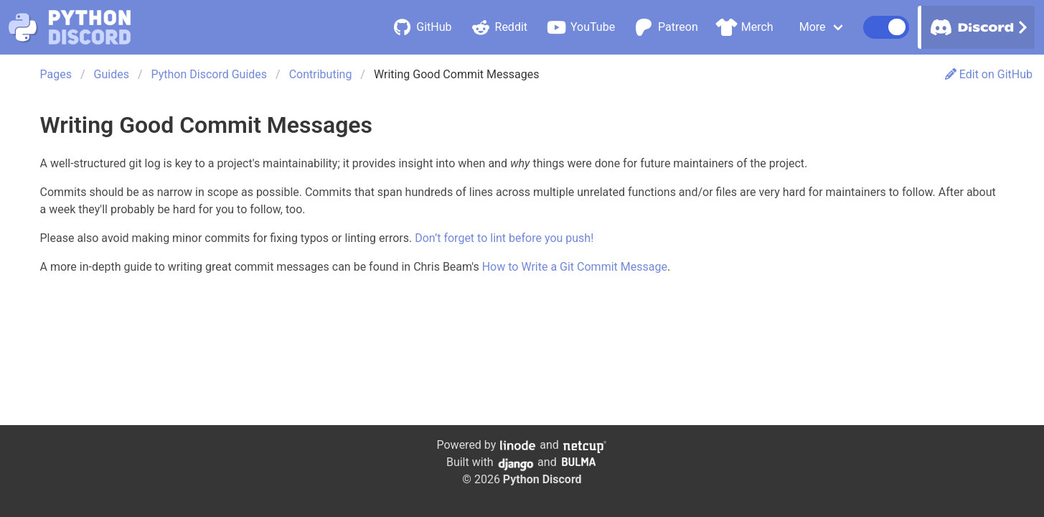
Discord (976, 27)
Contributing (320, 74)
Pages (56, 74)
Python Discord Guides (209, 74)
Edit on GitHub (989, 74)
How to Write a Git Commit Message (574, 267)
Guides (111, 74)
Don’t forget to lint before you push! (504, 238)
